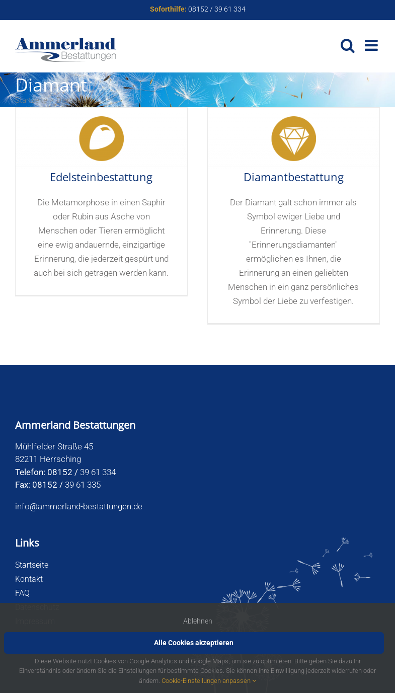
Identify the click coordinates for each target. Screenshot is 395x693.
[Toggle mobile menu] (372, 45)
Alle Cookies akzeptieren (193, 643)
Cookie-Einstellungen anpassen (209, 680)
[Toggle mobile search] (348, 45)
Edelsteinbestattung (101, 176)
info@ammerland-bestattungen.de (78, 506)
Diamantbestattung (294, 176)
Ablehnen (197, 621)
